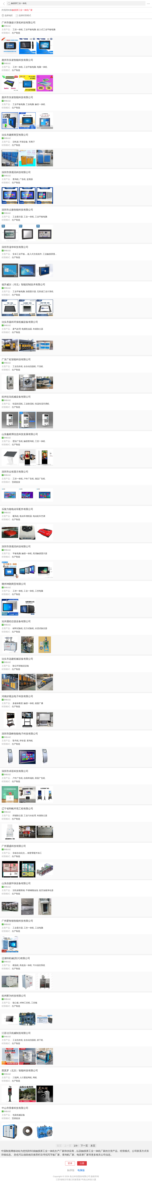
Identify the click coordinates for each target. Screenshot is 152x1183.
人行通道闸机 (26, 1077)
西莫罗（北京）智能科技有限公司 (20, 1070)
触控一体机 (40, 104)
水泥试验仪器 (41, 628)
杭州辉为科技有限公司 (14, 995)
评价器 (23, 740)
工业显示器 (18, 216)
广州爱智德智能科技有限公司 (17, 920)
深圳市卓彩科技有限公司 (15, 771)
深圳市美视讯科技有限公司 (16, 172)
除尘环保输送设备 (21, 666)
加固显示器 (31, 291)
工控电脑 (39, 591)
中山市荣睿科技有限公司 (15, 1108)
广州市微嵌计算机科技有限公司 (18, 22)
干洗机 (40, 366)
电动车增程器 (26, 516)
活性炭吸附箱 (19, 890)
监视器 (30, 179)
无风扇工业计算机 (45, 291)
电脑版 (81, 1170)
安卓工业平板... (20, 254)
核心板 (16, 1002)
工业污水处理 (30, 815)
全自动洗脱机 (30, 366)
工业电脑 (30, 104)
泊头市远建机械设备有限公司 (17, 658)
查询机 (16, 179)
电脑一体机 (42, 67)
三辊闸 (16, 1077)
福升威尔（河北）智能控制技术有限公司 (23, 284)
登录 (70, 1163)
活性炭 (16, 142)
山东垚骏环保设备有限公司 (16, 883)
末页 (92, 1145)
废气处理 (17, 329)
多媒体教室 (18, 703)
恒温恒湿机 (18, 404)
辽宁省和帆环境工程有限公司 (17, 808)
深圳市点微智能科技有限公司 (17, 209)
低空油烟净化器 (46, 890)
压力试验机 (29, 628)
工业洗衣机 (18, 366)
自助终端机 (29, 778)
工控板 (34, 1002)
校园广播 (39, 703)
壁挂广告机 (18, 441)
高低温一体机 (26, 965)
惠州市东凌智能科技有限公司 (17, 60)
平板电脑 (17, 553)
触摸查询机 (29, 441)
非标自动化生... (20, 853)
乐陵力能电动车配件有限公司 (17, 509)
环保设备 (24, 142)
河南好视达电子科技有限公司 (17, 696)
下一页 (84, 1145)
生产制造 (16, 33)
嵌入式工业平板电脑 (46, 29)
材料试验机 (18, 628)
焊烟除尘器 (18, 815)
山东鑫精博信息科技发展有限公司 (20, 434)
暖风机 (16, 516)
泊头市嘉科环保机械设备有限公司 (20, 322)
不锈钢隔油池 (32, 890)
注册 (82, 1163)
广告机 (23, 179)
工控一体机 (18, 29)
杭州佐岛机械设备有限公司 (16, 396)
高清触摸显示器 (40, 553)
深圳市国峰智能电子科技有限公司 (20, 733)
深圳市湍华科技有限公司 (15, 247)
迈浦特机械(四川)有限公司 (16, 958)
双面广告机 (40, 778)
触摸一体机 (27, 553)
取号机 (16, 740)
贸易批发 (16, 482)
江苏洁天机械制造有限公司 (16, 1033)
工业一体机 (29, 216)
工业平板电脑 (30, 29)
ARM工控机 (25, 1002)
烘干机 (40, 1040)
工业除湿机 (29, 404)
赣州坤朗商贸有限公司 (14, 583)
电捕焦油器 (27, 329)
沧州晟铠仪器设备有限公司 (16, 621)
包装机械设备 (19, 1115)
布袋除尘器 (38, 329)
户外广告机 (29, 478)
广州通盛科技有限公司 (14, 846)
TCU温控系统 (39, 965)
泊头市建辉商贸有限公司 (15, 134)
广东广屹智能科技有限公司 (16, 359)
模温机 (16, 965)
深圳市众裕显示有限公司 (15, 471)
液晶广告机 (40, 478)
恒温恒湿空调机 (42, 404)
